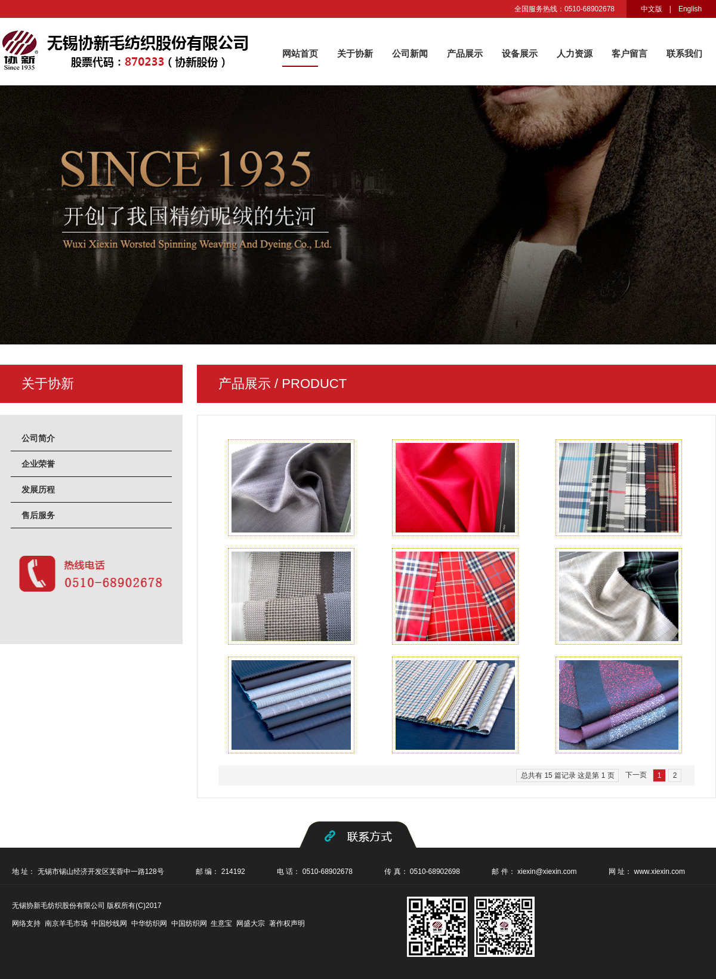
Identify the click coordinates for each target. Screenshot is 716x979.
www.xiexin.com (659, 871)
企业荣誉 (38, 464)
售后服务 (38, 515)
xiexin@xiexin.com (547, 871)
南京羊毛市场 (66, 923)
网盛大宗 (250, 923)
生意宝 (221, 923)
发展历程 (38, 489)
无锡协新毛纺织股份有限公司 (58, 905)
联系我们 (684, 53)
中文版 (651, 9)
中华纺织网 (149, 923)
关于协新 (355, 53)
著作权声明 (287, 923)
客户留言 (629, 53)
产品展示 (465, 53)
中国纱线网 (109, 923)
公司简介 (38, 438)
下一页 (636, 775)
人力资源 (574, 53)
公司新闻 (410, 53)
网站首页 (300, 53)
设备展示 (520, 53)
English (690, 9)
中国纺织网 (189, 923)
